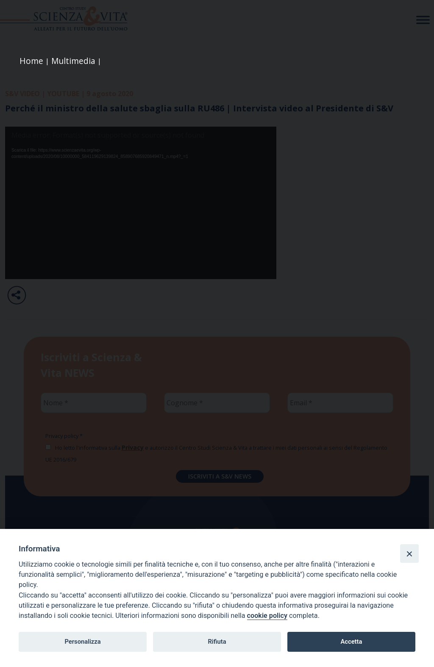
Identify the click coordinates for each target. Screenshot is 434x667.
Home (31, 60)
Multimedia (73, 60)
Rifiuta (217, 641)
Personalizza (82, 641)
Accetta (351, 641)
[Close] (409, 553)
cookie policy (267, 616)
